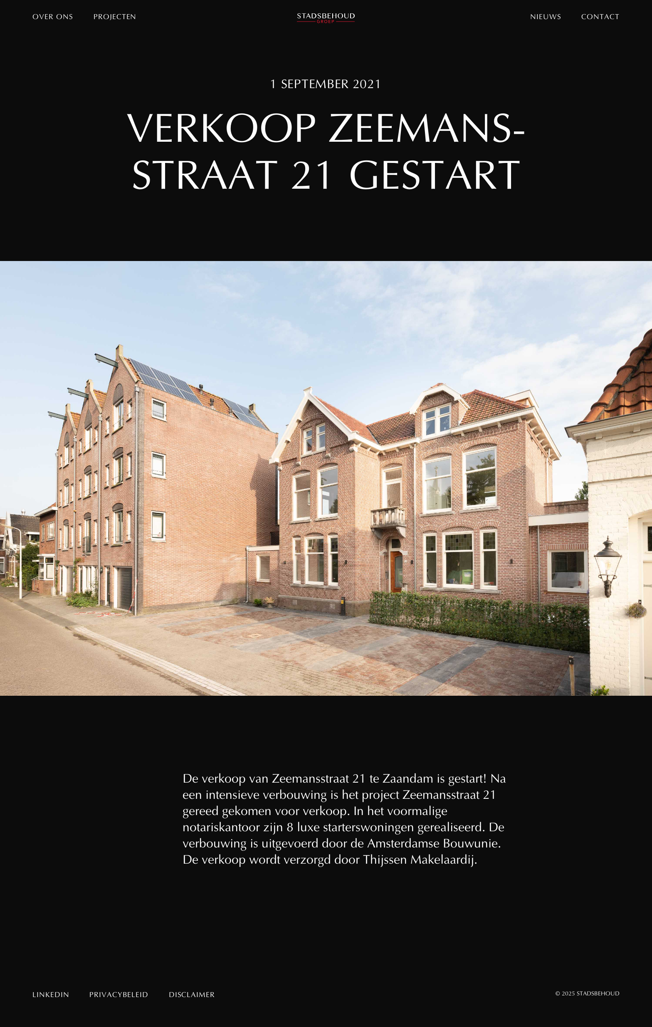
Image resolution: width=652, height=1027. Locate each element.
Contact (600, 17)
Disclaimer (192, 995)
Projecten (115, 17)
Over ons (52, 17)
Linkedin (50, 995)
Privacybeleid (118, 995)
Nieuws (545, 17)
